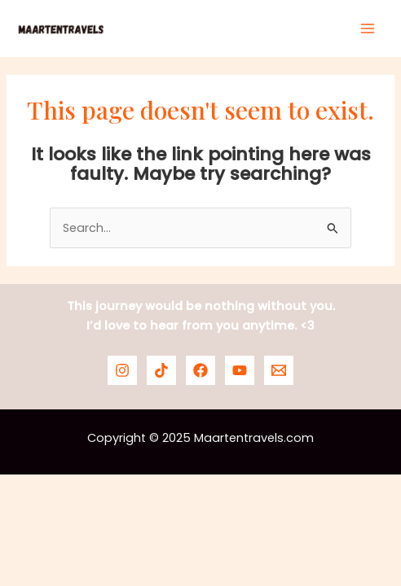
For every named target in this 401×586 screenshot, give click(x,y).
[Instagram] (122, 370)
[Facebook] (200, 370)
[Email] (278, 370)
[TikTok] (161, 370)
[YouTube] (239, 370)
